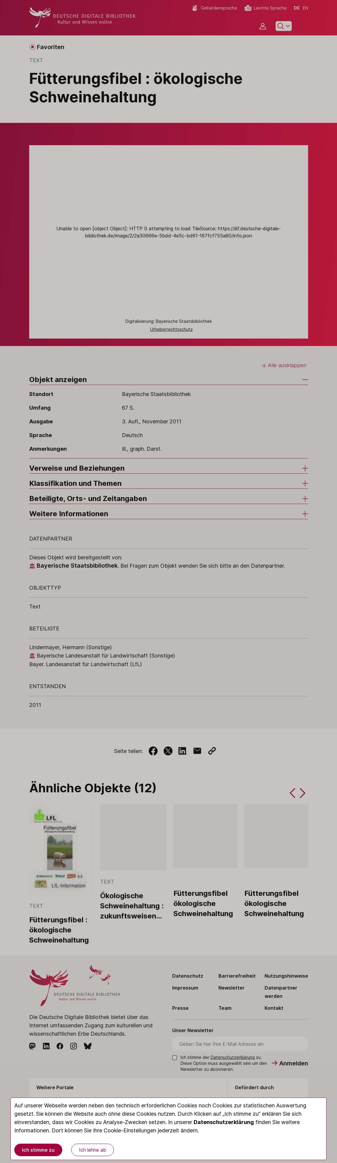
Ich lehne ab (92, 1150)
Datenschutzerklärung (224, 1122)
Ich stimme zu (38, 1150)
